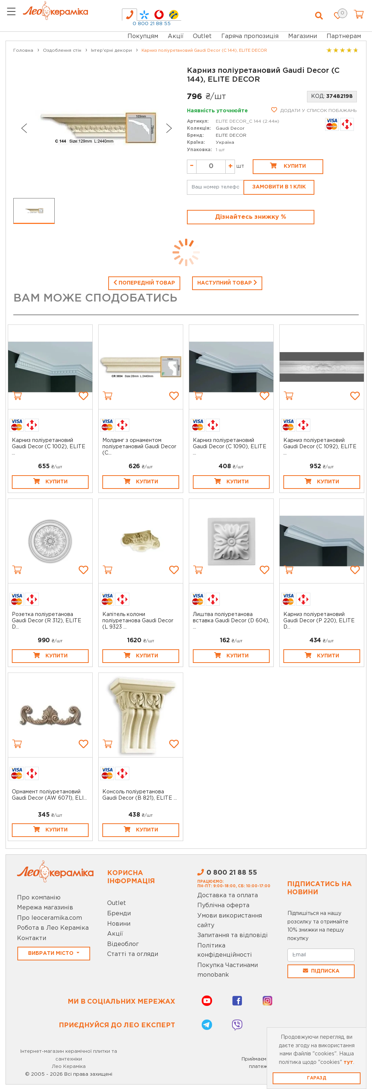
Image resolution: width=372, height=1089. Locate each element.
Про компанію (39, 898)
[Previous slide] (23, 128)
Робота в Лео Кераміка (53, 928)
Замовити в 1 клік (279, 187)
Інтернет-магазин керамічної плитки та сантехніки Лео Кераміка (68, 1059)
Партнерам (344, 36)
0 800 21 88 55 (152, 24)
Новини (118, 924)
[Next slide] (169, 128)
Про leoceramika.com (49, 918)
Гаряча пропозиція (250, 36)
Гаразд (316, 1078)
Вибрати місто (51, 953)
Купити (288, 166)
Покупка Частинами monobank (227, 970)
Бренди (119, 913)
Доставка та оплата (227, 895)
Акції (176, 36)
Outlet (116, 903)
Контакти (31, 938)
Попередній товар (144, 282)
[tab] (129, 14)
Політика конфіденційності (224, 950)
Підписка (321, 970)
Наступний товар (227, 282)
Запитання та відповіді (232, 935)
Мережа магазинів (45, 908)
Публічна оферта (223, 905)
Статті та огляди (132, 954)
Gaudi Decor (230, 128)
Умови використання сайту (229, 920)
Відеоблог (123, 944)
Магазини (302, 36)
